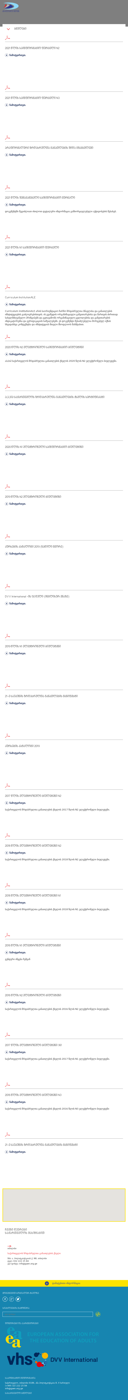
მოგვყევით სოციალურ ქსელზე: (21, 1293)
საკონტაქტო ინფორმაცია (20, 1378)
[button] (18, 1208)
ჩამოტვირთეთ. (15, 55)
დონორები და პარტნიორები (21, 1323)
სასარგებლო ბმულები (18, 1393)
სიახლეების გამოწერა (16, 1308)
